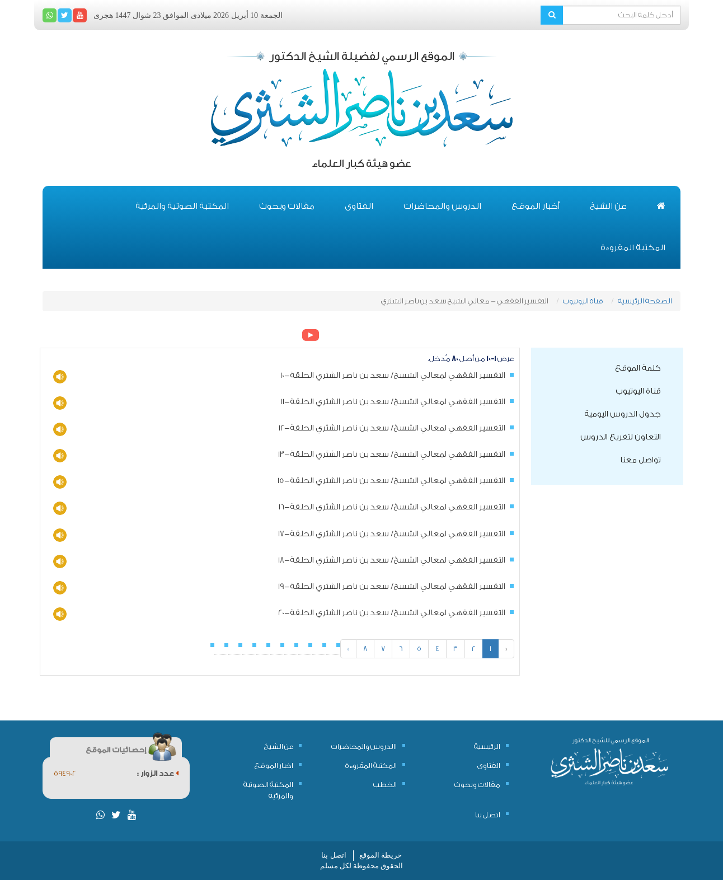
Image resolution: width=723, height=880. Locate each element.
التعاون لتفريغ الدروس (620, 437)
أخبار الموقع (535, 206)
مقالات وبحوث (286, 206)
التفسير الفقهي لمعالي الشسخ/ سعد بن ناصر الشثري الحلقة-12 (392, 428)
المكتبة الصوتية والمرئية (182, 206)
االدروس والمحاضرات (364, 746)
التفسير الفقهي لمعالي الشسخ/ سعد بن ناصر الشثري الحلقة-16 (392, 507)
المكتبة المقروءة (632, 247)
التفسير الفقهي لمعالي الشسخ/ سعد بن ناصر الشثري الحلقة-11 (393, 401)
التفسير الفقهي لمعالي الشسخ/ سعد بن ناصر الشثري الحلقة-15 (391, 480)
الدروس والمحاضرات (442, 206)
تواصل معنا (640, 460)
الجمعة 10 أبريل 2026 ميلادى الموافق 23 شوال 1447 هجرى (188, 15)
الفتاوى (359, 206)
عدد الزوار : (158, 773)
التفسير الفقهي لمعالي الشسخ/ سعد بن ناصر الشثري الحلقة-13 (391, 454)
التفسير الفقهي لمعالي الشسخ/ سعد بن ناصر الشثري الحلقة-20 (391, 612)
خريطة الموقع (380, 855)
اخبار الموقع (274, 765)
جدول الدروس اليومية (622, 414)
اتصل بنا (487, 815)
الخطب (385, 784)
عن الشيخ (608, 206)
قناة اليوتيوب (583, 301)
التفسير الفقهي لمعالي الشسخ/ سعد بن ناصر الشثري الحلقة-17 (391, 534)
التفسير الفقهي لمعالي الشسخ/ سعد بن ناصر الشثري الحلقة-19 (391, 586)
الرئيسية (487, 746)
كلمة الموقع (638, 368)
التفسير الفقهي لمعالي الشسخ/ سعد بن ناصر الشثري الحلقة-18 (391, 560)
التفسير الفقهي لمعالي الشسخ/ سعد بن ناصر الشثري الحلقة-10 (392, 375)
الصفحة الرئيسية (645, 301)
